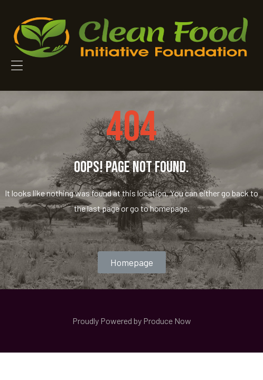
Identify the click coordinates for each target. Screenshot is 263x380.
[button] (132, 262)
